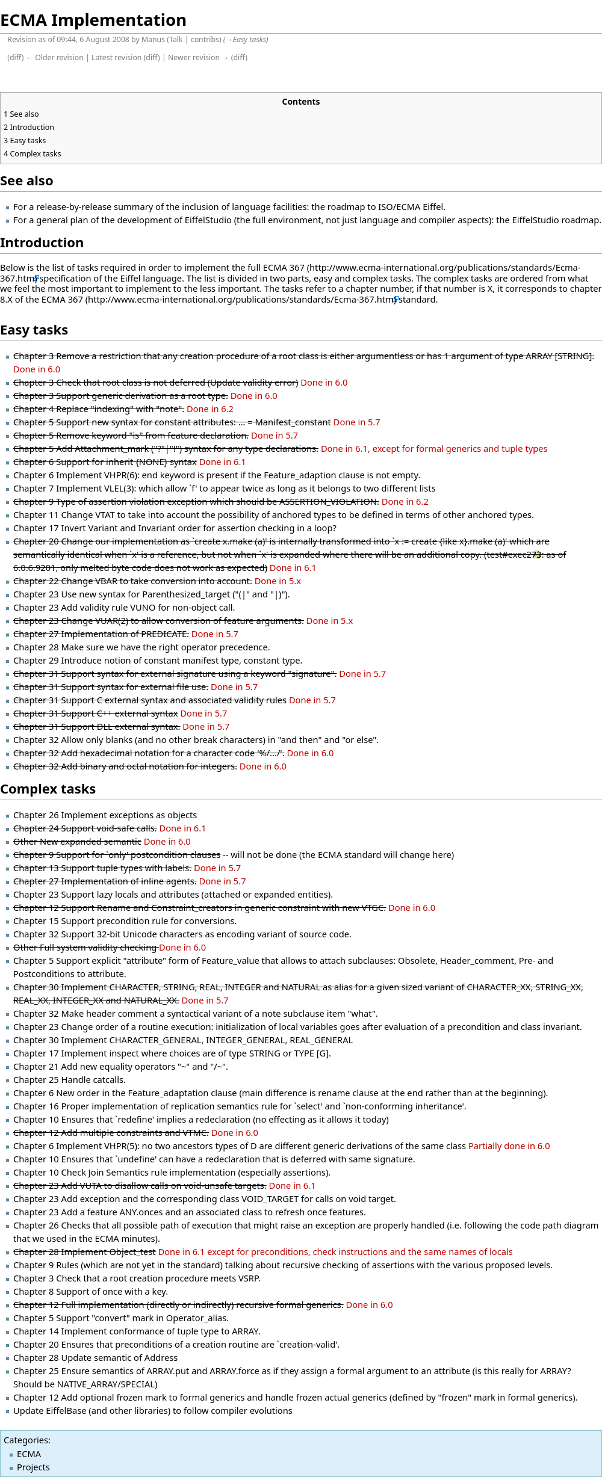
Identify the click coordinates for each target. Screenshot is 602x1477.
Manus (153, 39)
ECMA (29, 1454)
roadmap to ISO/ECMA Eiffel (385, 206)
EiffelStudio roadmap (556, 220)
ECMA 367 (284, 267)
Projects (33, 1467)
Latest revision (116, 57)
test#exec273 (513, 554)
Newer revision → (198, 57)
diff (16, 57)
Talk (176, 39)
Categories (26, 1440)
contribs (205, 39)
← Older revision (55, 57)
